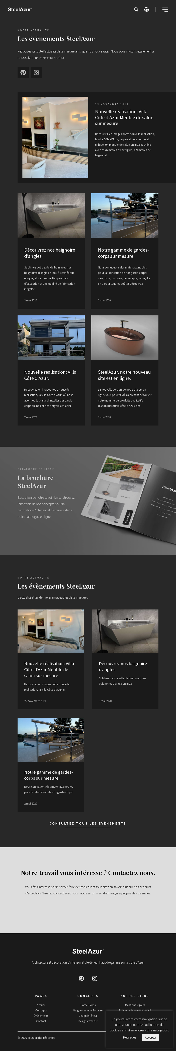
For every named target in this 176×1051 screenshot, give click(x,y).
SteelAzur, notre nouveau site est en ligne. (124, 375)
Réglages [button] (130, 1037)
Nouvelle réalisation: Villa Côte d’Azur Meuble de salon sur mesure (124, 117)
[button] (136, 9)
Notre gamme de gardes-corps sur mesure (123, 253)
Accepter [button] (150, 1037)
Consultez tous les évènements (88, 823)
